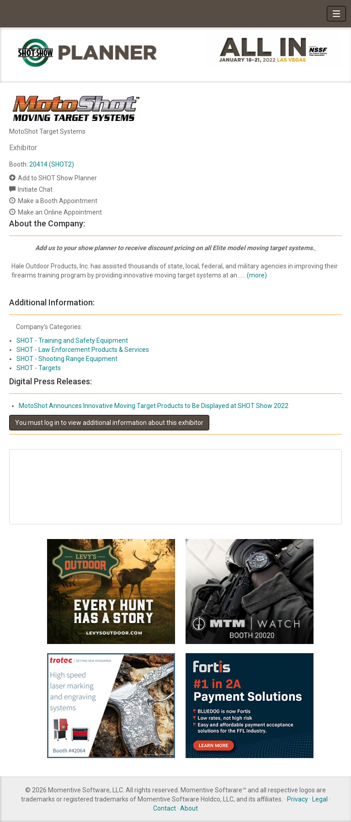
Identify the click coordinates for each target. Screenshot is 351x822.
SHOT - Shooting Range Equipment (66, 358)
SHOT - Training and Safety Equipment (72, 340)
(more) (257, 275)
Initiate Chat (35, 189)
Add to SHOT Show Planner (57, 178)
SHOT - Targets (38, 368)
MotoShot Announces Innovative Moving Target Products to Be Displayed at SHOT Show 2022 (153, 405)
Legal (320, 799)
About (189, 808)
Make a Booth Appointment (57, 200)
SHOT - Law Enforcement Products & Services (82, 349)
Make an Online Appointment (60, 212)
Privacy (297, 799)
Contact (164, 808)
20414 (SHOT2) (51, 164)
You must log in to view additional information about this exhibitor (109, 422)
